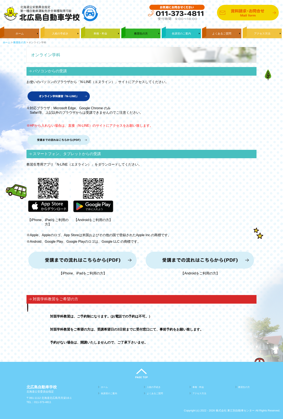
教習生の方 (141, 33)
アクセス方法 (262, 33)
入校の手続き (60, 33)
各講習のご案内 (181, 33)
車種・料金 (100, 33)
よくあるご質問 (221, 33)
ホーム (20, 33)
